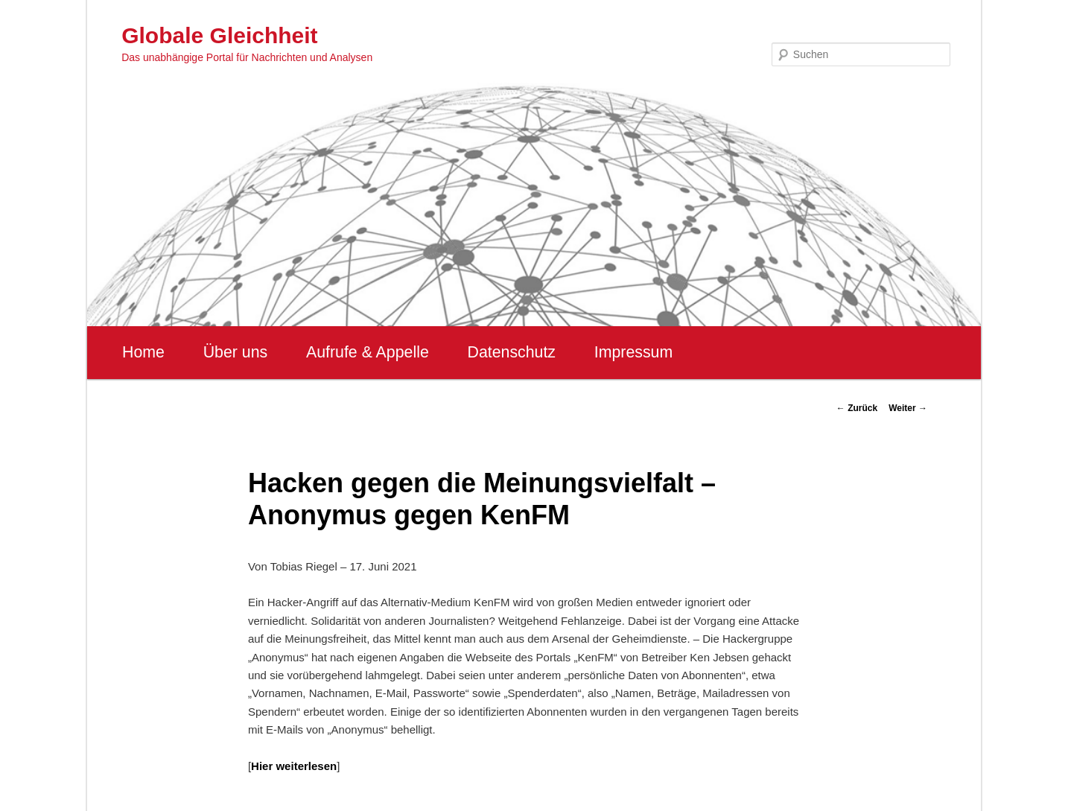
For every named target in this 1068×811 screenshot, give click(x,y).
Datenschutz (511, 352)
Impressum (633, 352)
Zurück (856, 408)
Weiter (908, 408)
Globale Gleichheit (219, 35)
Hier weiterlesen (294, 766)
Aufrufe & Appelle (367, 352)
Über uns (235, 352)
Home (143, 352)
